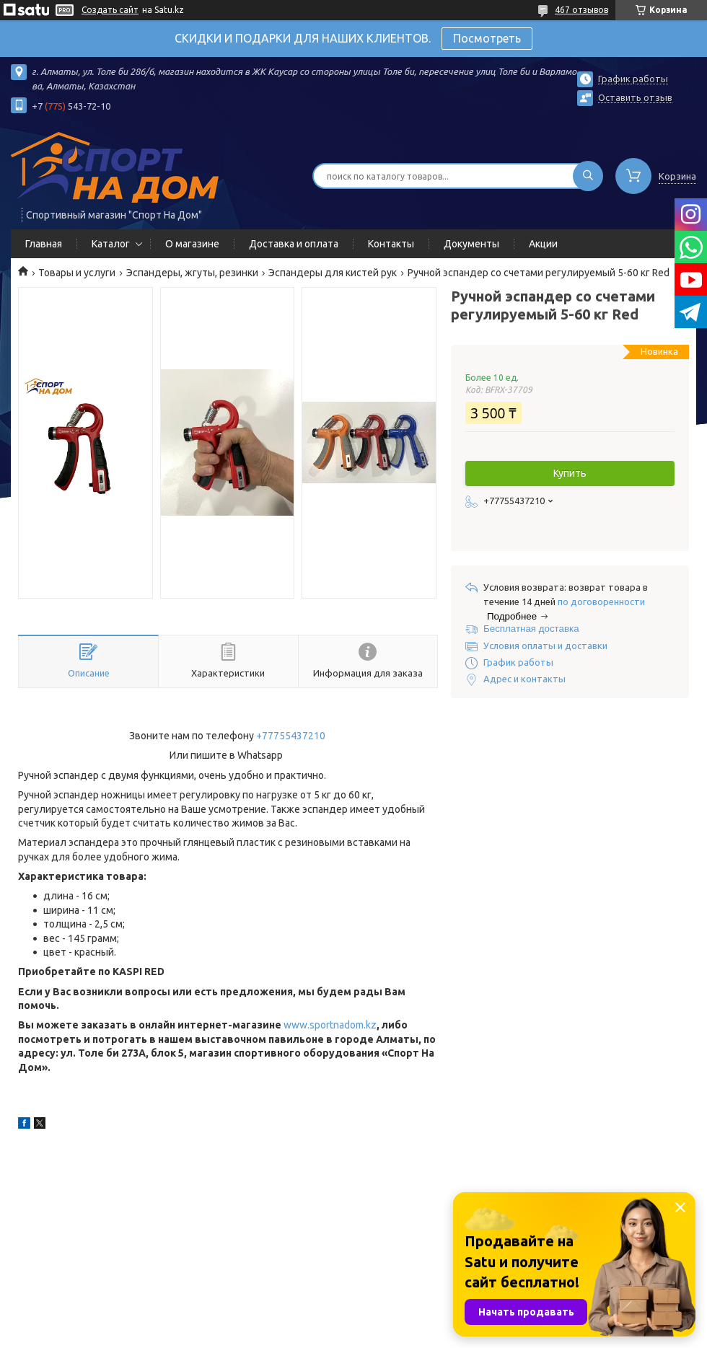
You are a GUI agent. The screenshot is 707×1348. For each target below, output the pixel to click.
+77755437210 (290, 735)
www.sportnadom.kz (330, 1025)
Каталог (111, 244)
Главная (43, 244)
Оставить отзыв (635, 97)
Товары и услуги (76, 272)
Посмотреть (487, 38)
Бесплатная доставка (531, 628)
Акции (543, 244)
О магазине (192, 244)
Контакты (391, 244)
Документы (471, 244)
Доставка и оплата (293, 244)
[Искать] (588, 176)
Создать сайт (110, 9)
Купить (570, 473)
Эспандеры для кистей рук (332, 272)
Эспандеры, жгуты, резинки (192, 272)
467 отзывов (581, 9)
